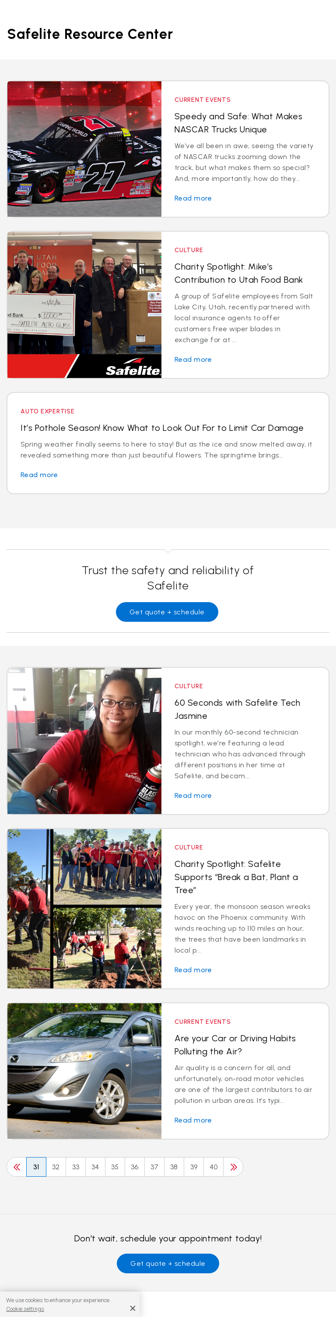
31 (36, 1167)
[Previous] (17, 1167)
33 (76, 1167)
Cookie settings (25, 1309)
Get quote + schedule (167, 612)
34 (95, 1167)
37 (154, 1167)
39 (194, 1167)
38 (174, 1167)
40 (214, 1167)
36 (135, 1167)
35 (115, 1167)
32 (56, 1167)
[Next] (233, 1167)
